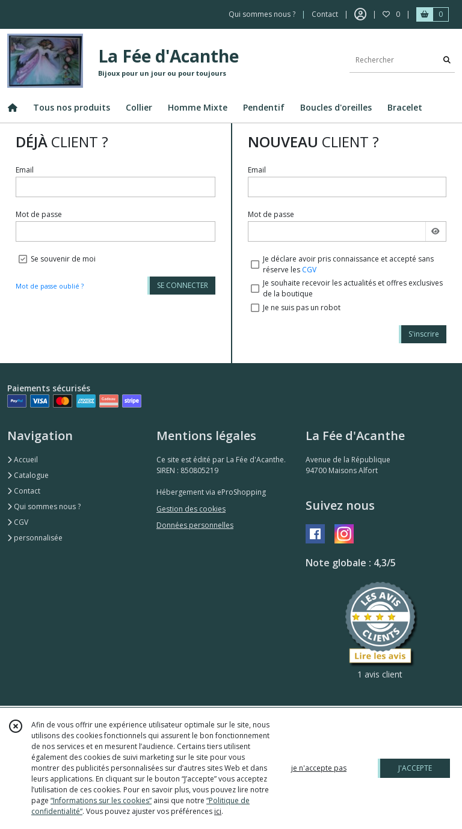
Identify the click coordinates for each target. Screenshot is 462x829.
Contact (325, 14)
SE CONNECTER (182, 285)
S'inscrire (423, 334)
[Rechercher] (447, 60)
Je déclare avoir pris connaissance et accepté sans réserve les (348, 264)
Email (25, 170)
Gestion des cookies (191, 509)
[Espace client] (360, 14)
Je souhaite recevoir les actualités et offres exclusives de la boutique (353, 288)
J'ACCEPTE (415, 768)
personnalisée (35, 538)
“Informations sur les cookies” (101, 800)
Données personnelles (194, 525)
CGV (309, 270)
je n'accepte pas (318, 768)
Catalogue (28, 475)
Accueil (22, 459)
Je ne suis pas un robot (301, 307)
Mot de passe (39, 214)
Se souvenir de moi (63, 259)
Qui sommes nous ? (44, 506)
